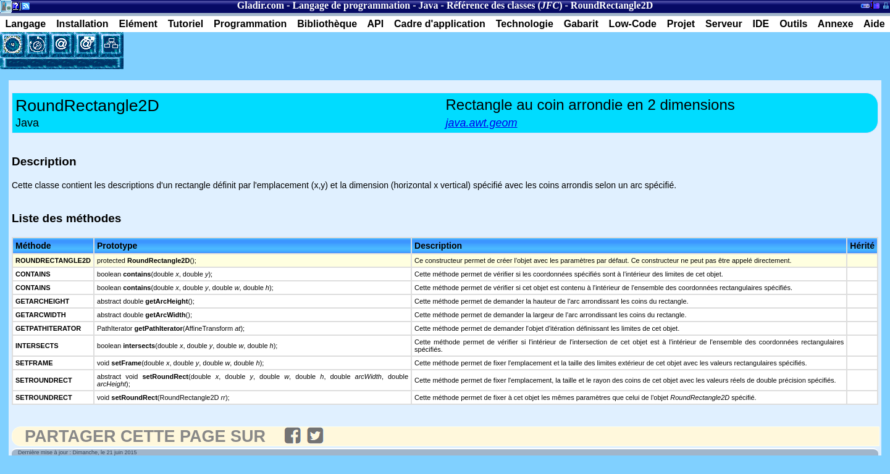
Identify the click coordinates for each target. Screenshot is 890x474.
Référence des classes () (505, 5)
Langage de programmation (351, 5)
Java (429, 5)
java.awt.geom (482, 123)
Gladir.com (260, 5)
